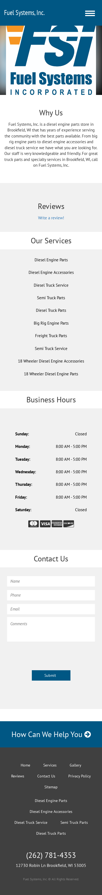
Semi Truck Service (51, 348)
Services (50, 765)
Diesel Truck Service (51, 285)
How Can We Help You (51, 734)
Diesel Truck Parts (51, 310)
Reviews (17, 776)
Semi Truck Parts (51, 297)
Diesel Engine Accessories (51, 272)
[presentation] (48, 655)
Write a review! (51, 217)
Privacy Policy (79, 776)
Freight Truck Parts (51, 335)
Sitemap (51, 787)
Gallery (75, 765)
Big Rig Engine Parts (51, 323)
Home (25, 765)
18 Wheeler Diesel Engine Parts (51, 373)
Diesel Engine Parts (51, 259)
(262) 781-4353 (51, 855)
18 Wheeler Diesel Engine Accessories (51, 361)
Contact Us (46, 776)
